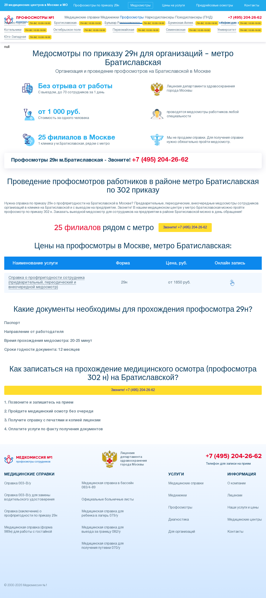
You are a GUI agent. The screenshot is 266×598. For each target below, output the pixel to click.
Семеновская (175, 30)
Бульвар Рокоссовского (122, 23)
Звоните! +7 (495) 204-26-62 (185, 227)
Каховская (228, 23)
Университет (226, 30)
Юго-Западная (15, 37)
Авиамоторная (15, 23)
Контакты (251, 5)
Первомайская (123, 30)
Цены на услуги (173, 5)
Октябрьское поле (67, 30)
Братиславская (65, 23)
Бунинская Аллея (180, 23)
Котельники (12, 30)
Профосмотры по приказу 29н (96, 5)
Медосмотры (140, 5)
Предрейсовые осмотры (214, 5)
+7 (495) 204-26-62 (160, 160)
